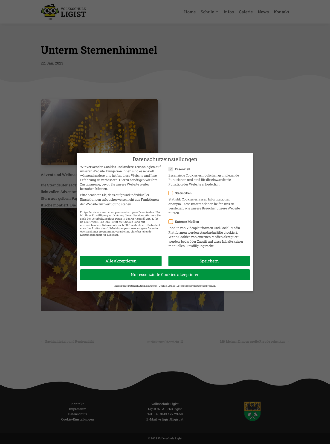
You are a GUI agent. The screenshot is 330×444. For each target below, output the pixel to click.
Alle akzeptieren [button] (120, 257)
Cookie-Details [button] (167, 282)
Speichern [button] (209, 257)
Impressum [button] (209, 282)
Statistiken (182, 189)
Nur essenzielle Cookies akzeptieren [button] (165, 271)
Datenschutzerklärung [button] (189, 282)
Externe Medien (185, 218)
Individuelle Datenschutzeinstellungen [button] (135, 282)
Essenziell (181, 165)
